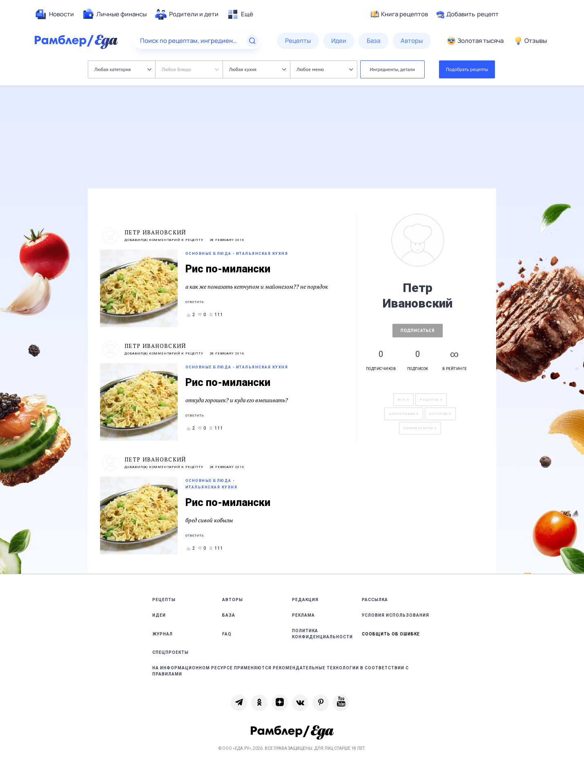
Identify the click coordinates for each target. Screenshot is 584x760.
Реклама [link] (303, 615)
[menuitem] (54, 14)
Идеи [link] (159, 615)
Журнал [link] (162, 634)
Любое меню (324, 69)
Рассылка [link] (375, 599)
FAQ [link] (227, 634)
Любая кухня (257, 69)
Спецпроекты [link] (170, 652)
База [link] (228, 615)
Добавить (467, 14)
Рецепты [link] (164, 599)
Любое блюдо (190, 69)
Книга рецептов (399, 14)
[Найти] (252, 41)
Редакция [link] (305, 599)
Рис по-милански (227, 269)
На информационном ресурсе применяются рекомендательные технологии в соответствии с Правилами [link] (280, 671)
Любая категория (122, 69)
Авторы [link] (232, 599)
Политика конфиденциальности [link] (322, 634)
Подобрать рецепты (467, 69)
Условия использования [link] (395, 615)
